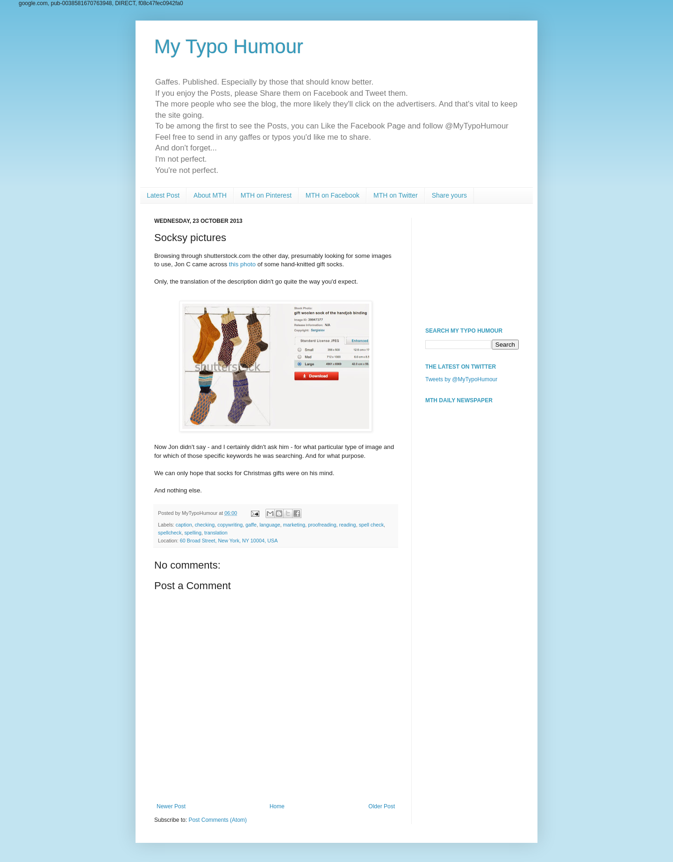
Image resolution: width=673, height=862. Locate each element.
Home (277, 806)
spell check (371, 524)
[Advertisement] (472, 264)
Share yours (449, 195)
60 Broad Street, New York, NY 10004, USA (229, 540)
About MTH (210, 195)
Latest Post (163, 195)
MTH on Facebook (332, 195)
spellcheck (169, 532)
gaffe (251, 524)
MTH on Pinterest (266, 195)
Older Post (381, 806)
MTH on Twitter (395, 195)
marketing (294, 524)
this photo (242, 264)
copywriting (230, 524)
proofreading (322, 524)
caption (184, 524)
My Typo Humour (228, 46)
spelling (192, 532)
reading (347, 524)
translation (216, 532)
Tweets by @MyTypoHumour (461, 379)
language (269, 524)
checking (205, 524)
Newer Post (171, 806)
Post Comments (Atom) (217, 820)
